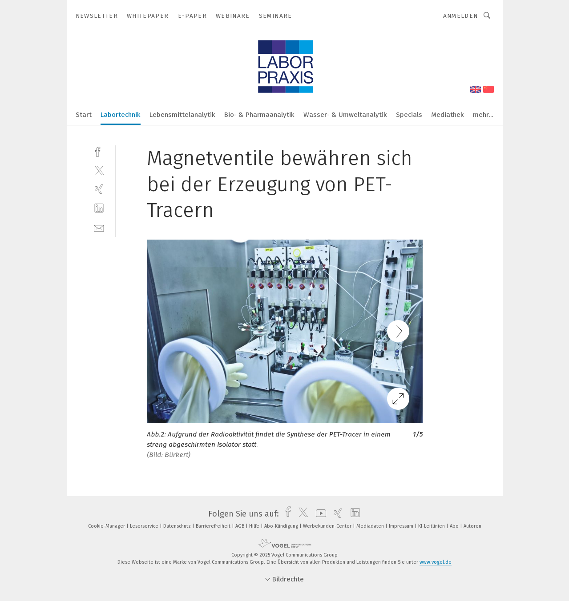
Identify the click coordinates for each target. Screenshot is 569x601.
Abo (455, 526)
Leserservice (145, 526)
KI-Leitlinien (432, 526)
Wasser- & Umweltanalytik (345, 115)
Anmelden (460, 16)
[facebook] (99, 150)
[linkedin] (99, 208)
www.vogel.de (436, 562)
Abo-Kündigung (281, 526)
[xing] (99, 189)
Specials (409, 115)
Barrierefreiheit (214, 526)
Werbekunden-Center (328, 526)
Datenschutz (177, 526)
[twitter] (99, 170)
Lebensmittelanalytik (182, 115)
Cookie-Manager (107, 526)
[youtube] (318, 514)
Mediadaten (370, 526)
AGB (240, 526)
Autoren (472, 526)
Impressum (402, 526)
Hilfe (255, 526)
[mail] (99, 227)
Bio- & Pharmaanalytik (259, 115)
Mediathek (447, 115)
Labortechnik (121, 115)
